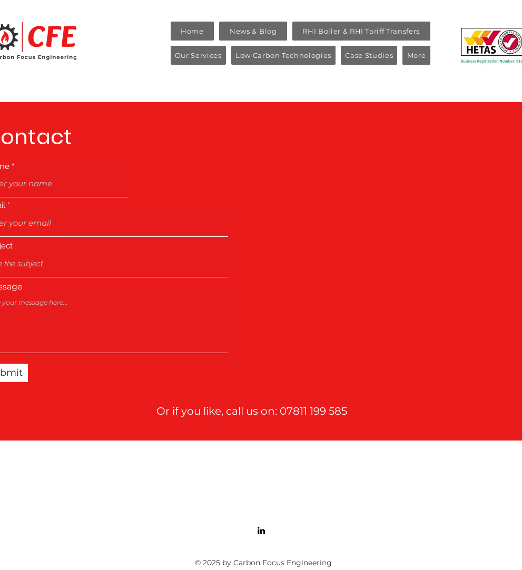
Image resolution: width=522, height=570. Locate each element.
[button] (198, 55)
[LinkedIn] (261, 530)
